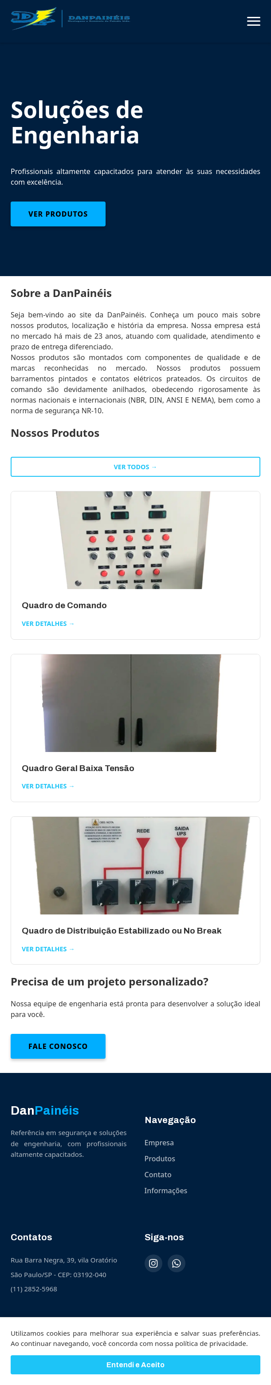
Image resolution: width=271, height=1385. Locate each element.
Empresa (159, 1143)
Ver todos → (135, 467)
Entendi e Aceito (135, 1369)
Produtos (160, 1158)
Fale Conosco (58, 1046)
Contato (158, 1174)
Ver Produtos (58, 214)
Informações (166, 1190)
